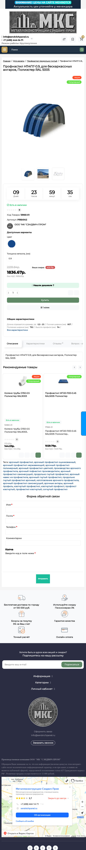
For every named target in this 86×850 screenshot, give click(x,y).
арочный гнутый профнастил (45, 477)
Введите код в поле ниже (19, 553)
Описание (12, 343)
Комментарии (14, 538)
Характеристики (35, 343)
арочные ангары (53, 483)
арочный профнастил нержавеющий (23, 465)
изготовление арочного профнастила (58, 480)
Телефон (11, 527)
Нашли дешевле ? (43, 285)
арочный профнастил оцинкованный (54, 462)
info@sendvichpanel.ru (15, 36)
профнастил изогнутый (29, 489)
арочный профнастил (21, 462)
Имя (8, 504)
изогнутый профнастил (27, 486)
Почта (9, 516)
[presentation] (28, 561)
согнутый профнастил (55, 489)
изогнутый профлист (52, 486)
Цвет (9, 237)
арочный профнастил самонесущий (23, 483)
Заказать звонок (43, 742)
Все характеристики (17, 330)
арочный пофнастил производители (39, 471)
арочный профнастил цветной (36, 468)
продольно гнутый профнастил (51, 474)
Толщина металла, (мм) (18, 253)
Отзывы (58, 343)
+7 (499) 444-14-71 (12, 40)
